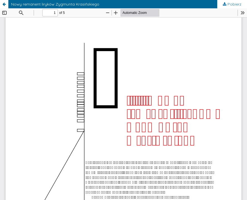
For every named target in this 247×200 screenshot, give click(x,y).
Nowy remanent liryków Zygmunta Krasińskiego (55, 4)
